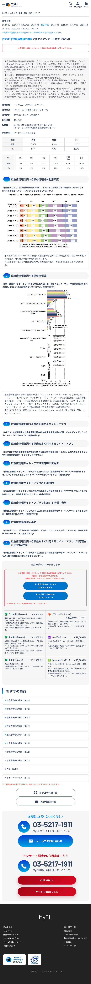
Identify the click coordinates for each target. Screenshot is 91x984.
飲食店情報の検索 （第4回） (18, 734)
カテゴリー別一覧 (45, 792)
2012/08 (6, 28)
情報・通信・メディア (32, 13)
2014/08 (74, 24)
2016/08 (55, 24)
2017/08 (45, 24)
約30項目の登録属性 (36, 127)
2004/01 (35, 28)
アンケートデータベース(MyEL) (14, 5)
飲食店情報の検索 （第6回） (18, 717)
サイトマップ (70, 946)
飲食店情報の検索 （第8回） (18, 700)
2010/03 (25, 28)
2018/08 (35, 24)
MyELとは (7, 926)
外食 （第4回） (12, 769)
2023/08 (6, 24)
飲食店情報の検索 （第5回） (18, 726)
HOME (4, 13)
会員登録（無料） (24, 48)
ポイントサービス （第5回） (18, 777)
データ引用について (12, 942)
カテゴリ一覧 (15, 13)
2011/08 (16, 28)
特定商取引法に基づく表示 (76, 938)
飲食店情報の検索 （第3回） (18, 743)
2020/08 (16, 24)
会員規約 (68, 942)
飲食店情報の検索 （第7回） (18, 709)
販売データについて (12, 934)
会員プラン (8, 930)
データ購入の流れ (11, 938)
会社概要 (68, 930)
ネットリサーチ (71, 934)
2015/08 (65, 24)
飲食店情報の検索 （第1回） (18, 760)
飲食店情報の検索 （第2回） (18, 751)
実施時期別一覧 (45, 801)
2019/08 (25, 24)
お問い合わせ (9, 946)
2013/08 (84, 24)
